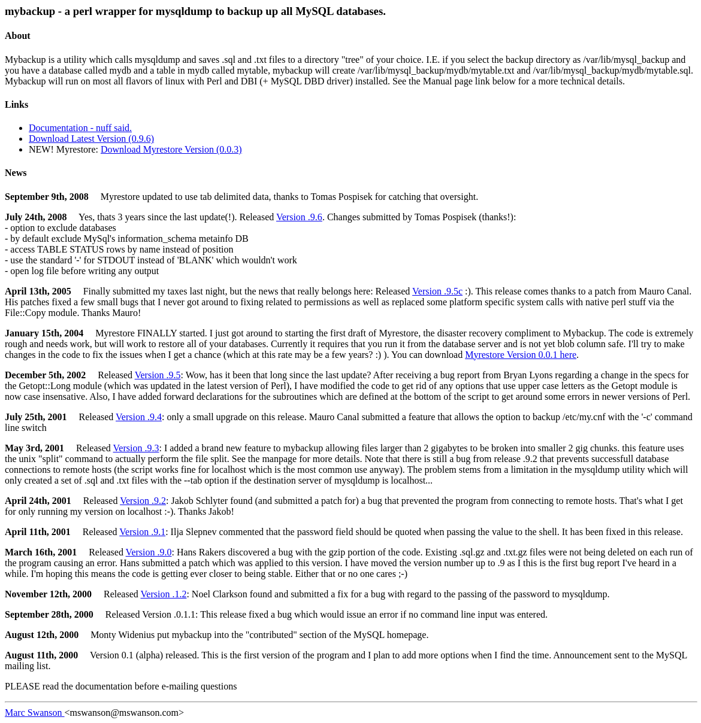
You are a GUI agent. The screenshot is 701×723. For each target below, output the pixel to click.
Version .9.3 (136, 448)
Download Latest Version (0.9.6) (91, 138)
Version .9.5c (437, 291)
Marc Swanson (35, 712)
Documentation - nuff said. (80, 128)
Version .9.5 (158, 375)
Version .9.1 (142, 532)
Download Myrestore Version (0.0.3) (171, 149)
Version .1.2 (164, 594)
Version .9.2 (143, 501)
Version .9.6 (299, 217)
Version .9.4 (139, 417)
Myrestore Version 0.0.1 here (520, 355)
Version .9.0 (149, 552)
